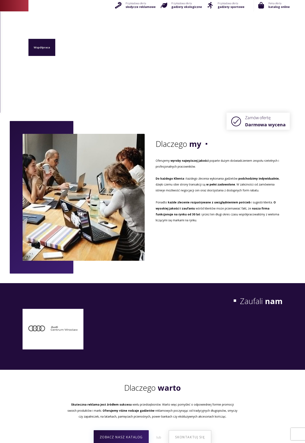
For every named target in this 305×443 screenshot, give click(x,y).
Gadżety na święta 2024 (152, 429)
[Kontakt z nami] (189, 355)
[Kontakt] (64, 400)
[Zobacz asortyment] (121, 355)
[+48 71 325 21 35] (152, 400)
